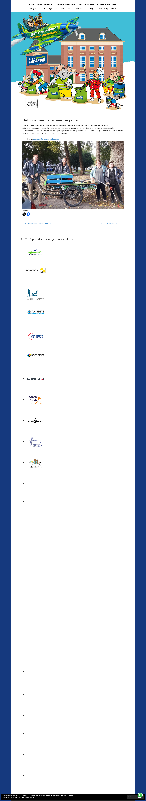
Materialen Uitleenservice (65, 4)
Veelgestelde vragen (108, 4)
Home (31, 4)
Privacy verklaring (30, 797)
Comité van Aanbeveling (83, 8)
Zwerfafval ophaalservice (88, 4)
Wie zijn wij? (34, 8)
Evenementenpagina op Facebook (46, 139)
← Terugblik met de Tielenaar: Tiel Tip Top (36, 223)
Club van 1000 (65, 8)
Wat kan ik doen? (44, 4)
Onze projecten (50, 8)
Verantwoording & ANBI (106, 8)
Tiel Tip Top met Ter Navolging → (112, 223)
